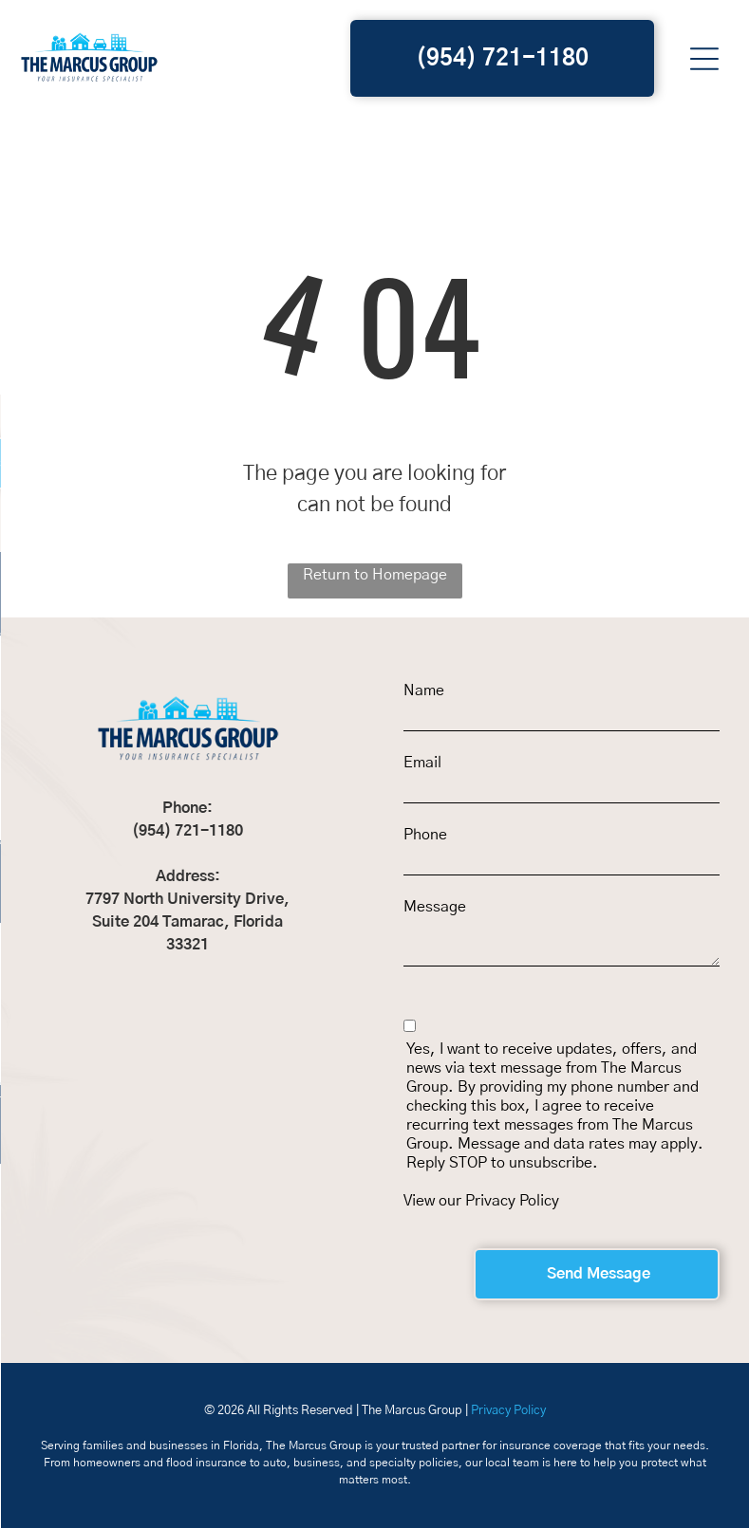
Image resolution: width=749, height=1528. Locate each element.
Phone (425, 834)
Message (434, 906)
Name (423, 690)
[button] (704, 59)
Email (422, 762)
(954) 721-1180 (187, 830)
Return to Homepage (375, 574)
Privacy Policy (512, 1200)
